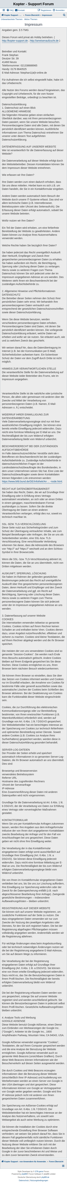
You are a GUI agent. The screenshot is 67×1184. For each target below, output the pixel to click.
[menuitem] (10, 10)
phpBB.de (45, 1177)
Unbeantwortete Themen (12, 19)
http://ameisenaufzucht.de (44, 40)
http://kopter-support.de (15, 40)
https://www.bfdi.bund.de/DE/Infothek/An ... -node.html (32, 481)
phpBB (24, 1174)
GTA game (39, 1171)
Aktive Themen (30, 19)
